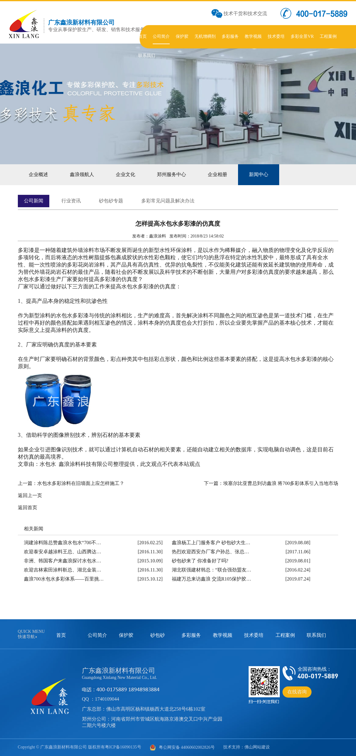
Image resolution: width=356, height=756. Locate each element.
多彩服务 (191, 635)
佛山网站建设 (257, 747)
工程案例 (285, 635)
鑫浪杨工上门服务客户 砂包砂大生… (211, 542)
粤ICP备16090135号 (123, 747)
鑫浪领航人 (82, 174)
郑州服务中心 (171, 174)
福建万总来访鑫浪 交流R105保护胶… (211, 578)
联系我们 (316, 635)
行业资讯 (71, 200)
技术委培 (253, 635)
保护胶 (126, 635)
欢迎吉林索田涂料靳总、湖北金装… (62, 569)
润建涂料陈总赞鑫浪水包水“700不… (62, 542)
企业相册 (217, 174)
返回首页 (27, 507)
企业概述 (38, 174)
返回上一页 (30, 495)
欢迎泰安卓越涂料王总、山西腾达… (62, 551)
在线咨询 (297, 691)
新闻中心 (258, 174)
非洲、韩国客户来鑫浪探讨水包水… (62, 560)
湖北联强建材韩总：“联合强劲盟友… (211, 569)
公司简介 (97, 635)
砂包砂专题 (111, 200)
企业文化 (125, 174)
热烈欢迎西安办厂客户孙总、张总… (210, 551)
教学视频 (222, 635)
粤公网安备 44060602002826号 (182, 748)
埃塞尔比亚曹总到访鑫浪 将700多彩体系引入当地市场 (280, 483)
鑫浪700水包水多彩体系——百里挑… (64, 578)
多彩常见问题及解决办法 (167, 200)
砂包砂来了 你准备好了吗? (200, 560)
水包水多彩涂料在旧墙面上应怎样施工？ (80, 483)
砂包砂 (157, 635)
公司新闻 (33, 200)
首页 (61, 635)
